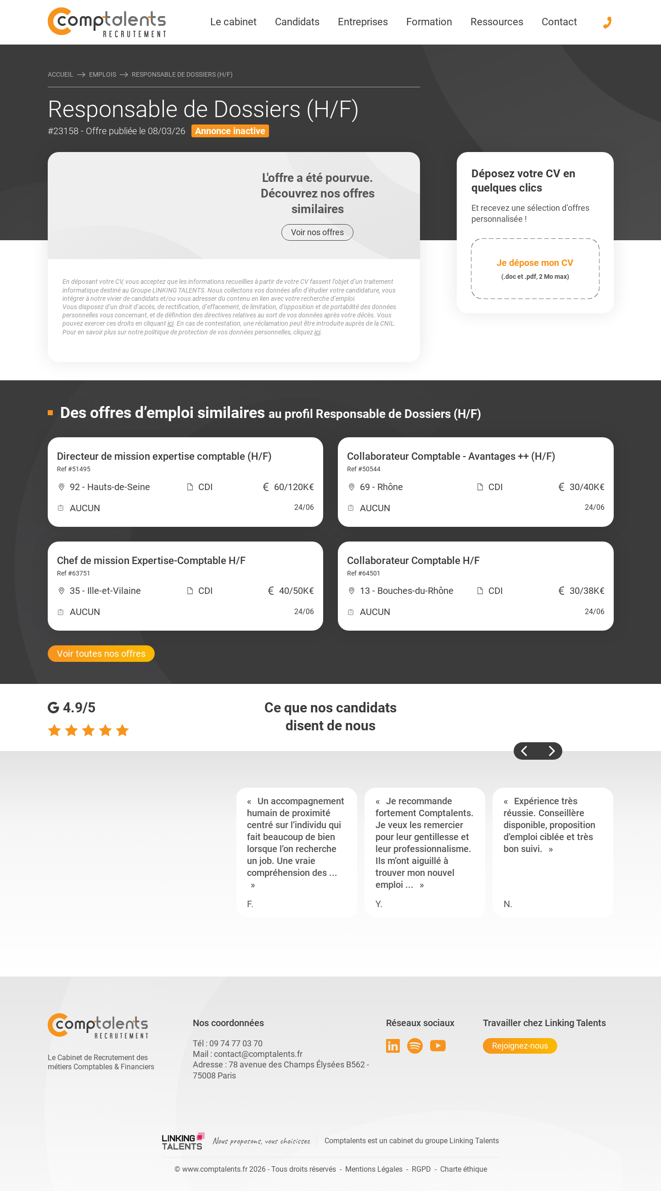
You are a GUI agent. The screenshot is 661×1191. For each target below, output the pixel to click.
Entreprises (363, 22)
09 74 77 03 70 (236, 1043)
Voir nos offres (317, 232)
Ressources (497, 22)
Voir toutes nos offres (101, 653)
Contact (559, 22)
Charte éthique (463, 1169)
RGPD (421, 1169)
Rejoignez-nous (520, 1045)
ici (171, 323)
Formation (429, 22)
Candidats (297, 22)
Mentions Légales (374, 1169)
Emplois (102, 74)
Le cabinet (233, 22)
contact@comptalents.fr (258, 1054)
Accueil (60, 74)
